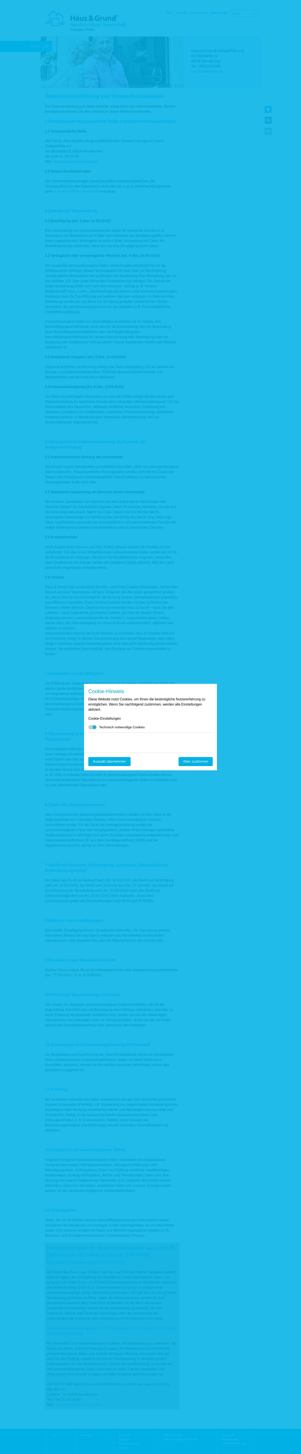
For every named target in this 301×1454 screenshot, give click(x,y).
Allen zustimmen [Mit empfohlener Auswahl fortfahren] (195, 761)
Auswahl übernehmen (109, 761)
